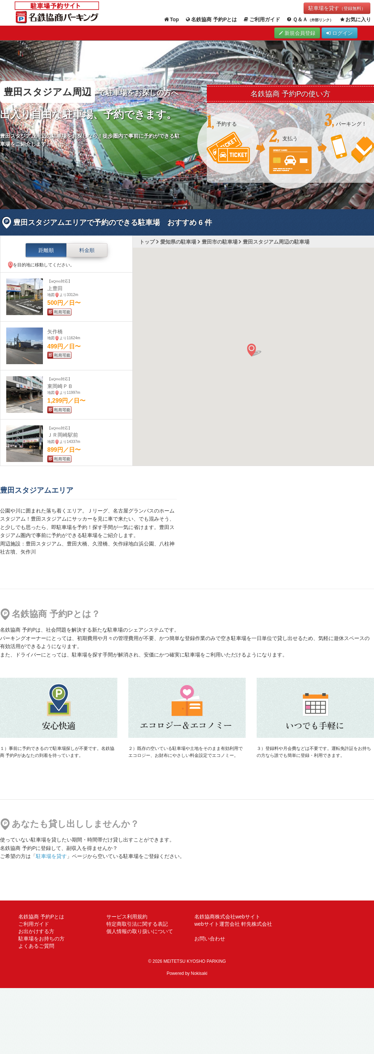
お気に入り (355, 19)
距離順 (46, 250)
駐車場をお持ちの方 (41, 939)
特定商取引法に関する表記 (137, 924)
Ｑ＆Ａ (309, 19)
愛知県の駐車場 (178, 242)
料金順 (87, 250)
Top (171, 19)
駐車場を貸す (337, 8)
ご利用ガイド (261, 19)
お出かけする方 (36, 931)
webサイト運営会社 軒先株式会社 (233, 924)
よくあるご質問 (36, 946)
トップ (147, 242)
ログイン (339, 33)
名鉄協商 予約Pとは (211, 19)
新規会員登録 (297, 33)
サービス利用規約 (126, 917)
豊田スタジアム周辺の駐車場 (276, 242)
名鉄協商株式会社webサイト (227, 917)
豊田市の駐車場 (220, 242)
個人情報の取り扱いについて (139, 931)
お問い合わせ (209, 939)
